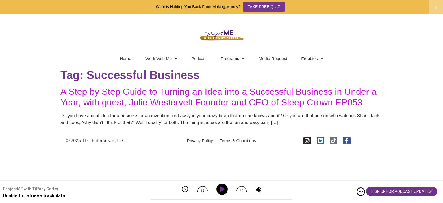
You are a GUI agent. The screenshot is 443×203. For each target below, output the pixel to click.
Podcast (199, 58)
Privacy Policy (197, 142)
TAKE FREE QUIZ (264, 7)
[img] (361, 191)
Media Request (273, 58)
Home (125, 58)
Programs (232, 58)
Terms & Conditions (240, 142)
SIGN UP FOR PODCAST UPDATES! (401, 191)
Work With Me (161, 58)
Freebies (312, 58)
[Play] (223, 189)
